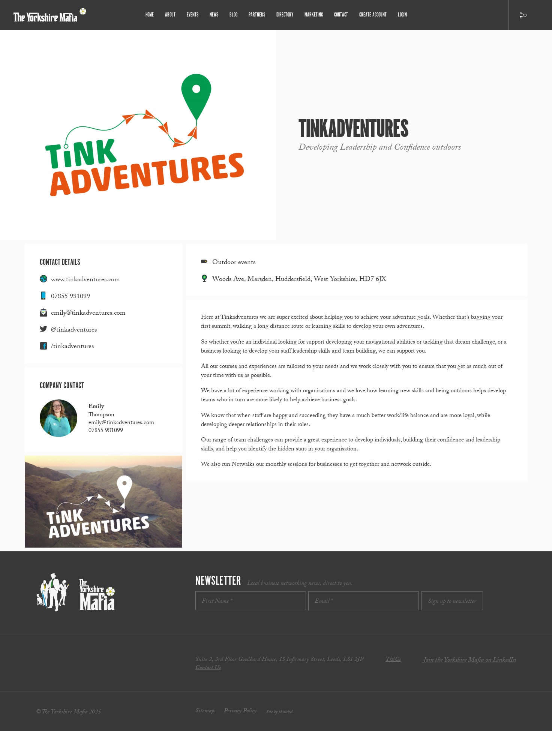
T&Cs (393, 660)
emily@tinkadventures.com (88, 314)
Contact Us (208, 668)
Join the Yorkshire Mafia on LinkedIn (469, 660)
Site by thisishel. (280, 712)
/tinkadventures (72, 347)
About (170, 14)
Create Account (373, 14)
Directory (284, 14)
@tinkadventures (74, 330)
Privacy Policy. (241, 711)
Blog (233, 14)
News (214, 14)
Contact (341, 14)
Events (192, 14)
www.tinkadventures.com (85, 280)
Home (150, 14)
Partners (257, 14)
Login (402, 14)
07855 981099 (70, 297)
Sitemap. (205, 711)
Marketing (313, 14)
